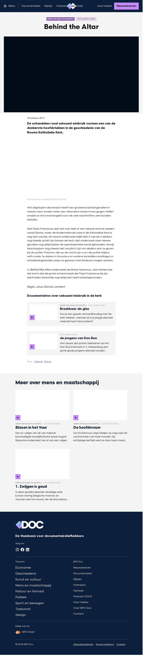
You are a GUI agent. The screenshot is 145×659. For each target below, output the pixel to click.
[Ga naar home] (71, 6)
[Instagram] (17, 550)
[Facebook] (22, 550)
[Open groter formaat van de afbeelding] (71, 168)
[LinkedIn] (27, 550)
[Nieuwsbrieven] (126, 6)
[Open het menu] (9, 6)
